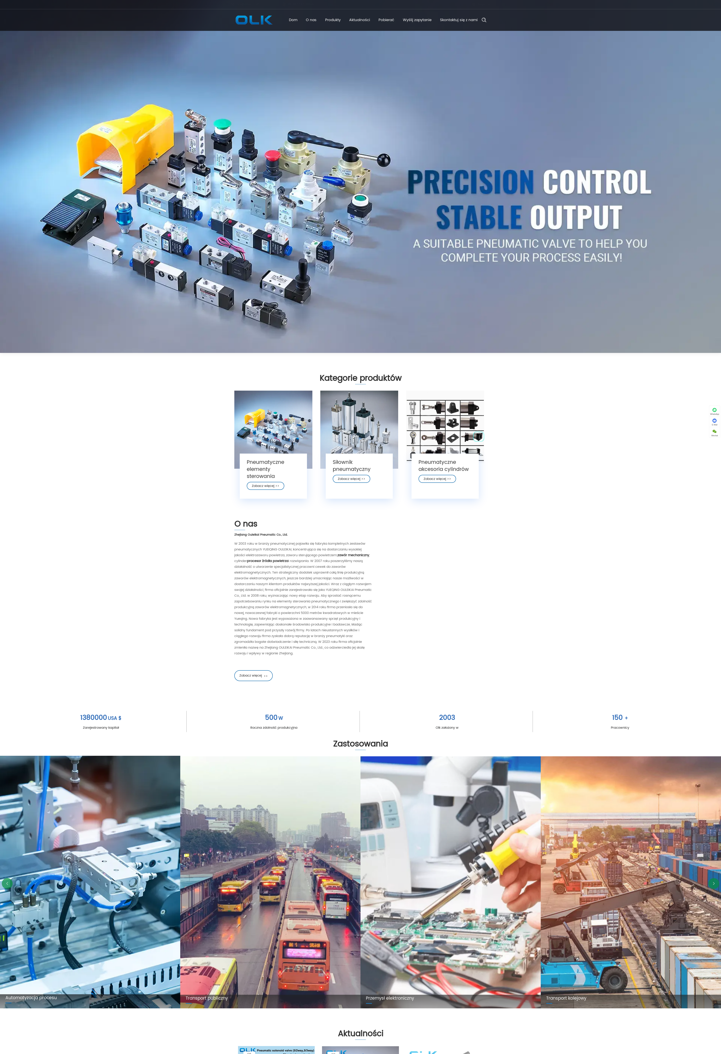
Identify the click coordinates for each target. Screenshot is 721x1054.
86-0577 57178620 (301, 4)
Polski (478, 4)
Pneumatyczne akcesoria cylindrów (444, 469)
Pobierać (389, 20)
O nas (306, 20)
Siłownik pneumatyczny (352, 469)
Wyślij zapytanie (422, 20)
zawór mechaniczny (350, 555)
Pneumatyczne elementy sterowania (265, 473)
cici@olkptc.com (249, 4)
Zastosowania (360, 747)
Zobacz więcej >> (265, 489)
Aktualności (359, 20)
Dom (285, 20)
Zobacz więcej (250, 676)
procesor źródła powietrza (264, 561)
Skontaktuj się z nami (466, 20)
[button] (7, 883)
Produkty (330, 20)
